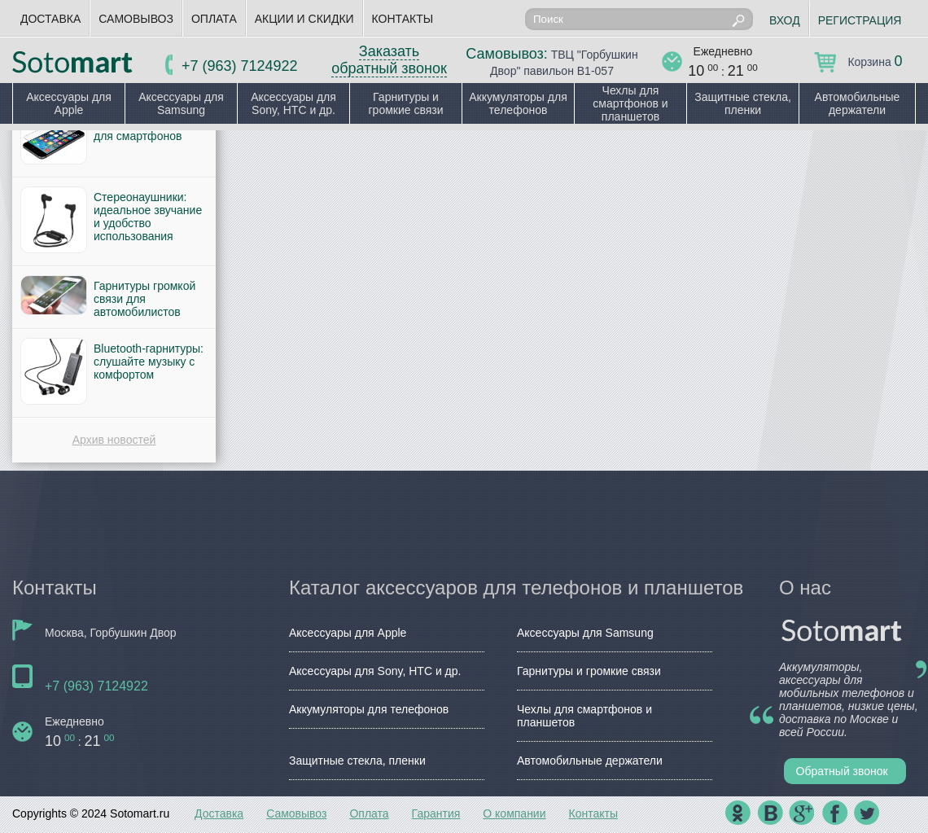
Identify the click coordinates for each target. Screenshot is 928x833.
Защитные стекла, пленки (742, 103)
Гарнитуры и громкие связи (405, 103)
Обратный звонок (842, 771)
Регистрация (860, 20)
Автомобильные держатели (857, 103)
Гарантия (436, 813)
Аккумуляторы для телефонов (518, 103)
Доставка (50, 18)
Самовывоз (135, 18)
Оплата (214, 18)
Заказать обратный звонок (389, 60)
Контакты (403, 18)
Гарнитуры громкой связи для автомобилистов (144, 298)
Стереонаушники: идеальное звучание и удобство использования (148, 217)
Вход (784, 20)
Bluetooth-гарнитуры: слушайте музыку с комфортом (149, 361)
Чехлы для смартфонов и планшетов (630, 103)
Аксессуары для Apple (69, 103)
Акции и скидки (304, 18)
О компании (514, 813)
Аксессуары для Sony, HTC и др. (293, 103)
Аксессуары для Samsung (181, 103)
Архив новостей (114, 439)
